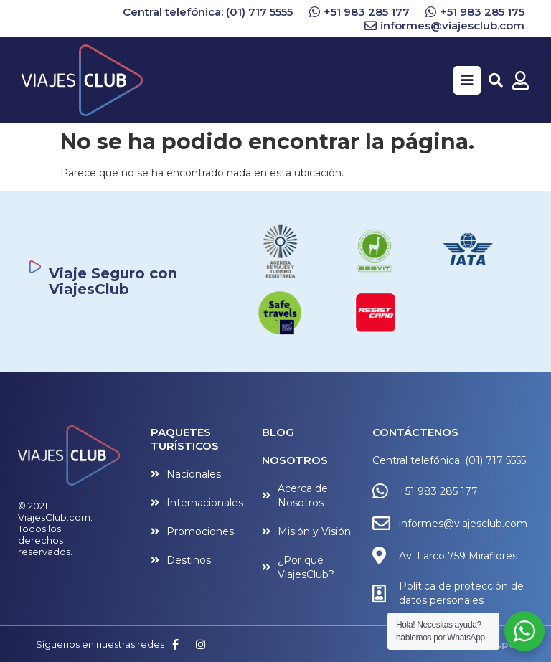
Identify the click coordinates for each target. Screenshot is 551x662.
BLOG (278, 432)
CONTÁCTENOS (415, 432)
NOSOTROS (295, 460)
